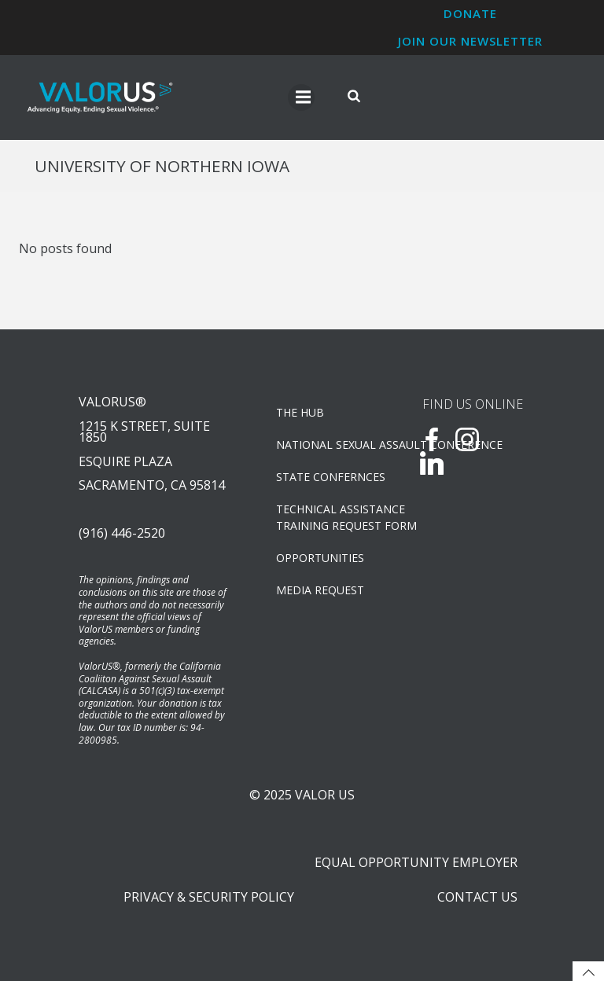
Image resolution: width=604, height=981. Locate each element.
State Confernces (328, 476)
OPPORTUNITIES (320, 557)
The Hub (300, 412)
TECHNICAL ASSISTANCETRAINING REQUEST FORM (328, 517)
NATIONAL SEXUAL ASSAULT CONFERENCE (328, 444)
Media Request (320, 589)
